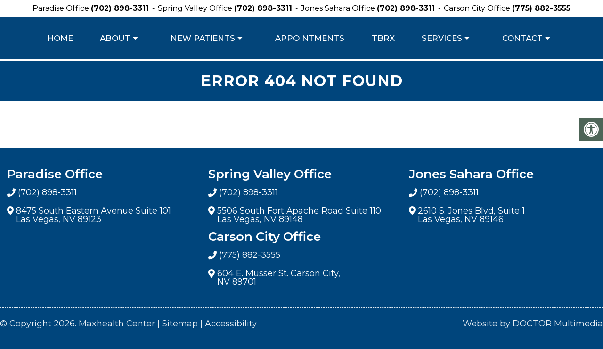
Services (442, 38)
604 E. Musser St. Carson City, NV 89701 (278, 277)
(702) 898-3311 (120, 8)
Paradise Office (62, 8)
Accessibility (231, 323)
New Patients (203, 38)
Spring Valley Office (196, 8)
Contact (522, 38)
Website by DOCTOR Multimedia (533, 323)
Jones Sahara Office (339, 8)
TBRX (383, 38)
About (115, 38)
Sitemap (180, 323)
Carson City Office (478, 8)
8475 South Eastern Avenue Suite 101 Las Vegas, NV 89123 (93, 214)
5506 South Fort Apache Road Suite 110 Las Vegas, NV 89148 (299, 214)
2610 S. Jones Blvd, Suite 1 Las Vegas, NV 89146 (471, 214)
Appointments (309, 38)
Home (60, 38)
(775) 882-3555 (541, 8)
